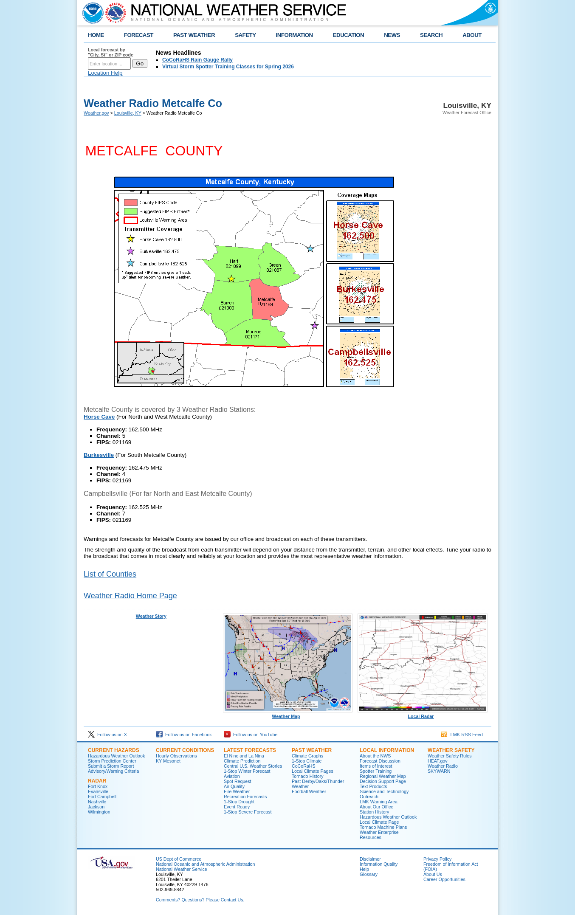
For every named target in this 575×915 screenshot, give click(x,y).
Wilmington (99, 811)
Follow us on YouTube (250, 734)
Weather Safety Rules (449, 755)
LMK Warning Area (378, 801)
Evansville (98, 791)
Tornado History (308, 776)
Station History (374, 811)
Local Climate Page (379, 822)
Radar (97, 781)
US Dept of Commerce (178, 859)
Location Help (105, 73)
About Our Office (376, 806)
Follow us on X (107, 734)
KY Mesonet (168, 760)
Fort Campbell (102, 796)
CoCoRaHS (304, 766)
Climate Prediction (242, 760)
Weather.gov (96, 112)
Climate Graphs (307, 755)
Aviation (232, 776)
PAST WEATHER (194, 35)
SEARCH (431, 35)
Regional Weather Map (383, 776)
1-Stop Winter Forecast (247, 771)
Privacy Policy (437, 859)
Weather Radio (443, 766)
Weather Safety (451, 750)
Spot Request (237, 781)
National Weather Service (181, 869)
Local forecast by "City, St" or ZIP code (110, 52)
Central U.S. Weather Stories (253, 766)
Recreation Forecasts (245, 796)
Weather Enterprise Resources (379, 835)
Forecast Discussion (380, 760)
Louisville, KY (127, 112)
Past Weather (312, 750)
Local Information (387, 750)
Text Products (373, 786)
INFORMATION (294, 35)
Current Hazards (113, 750)
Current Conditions (185, 750)
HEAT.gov (438, 760)
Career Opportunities (444, 879)
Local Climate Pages (312, 771)
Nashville (97, 801)
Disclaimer (370, 859)
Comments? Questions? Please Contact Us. (200, 899)
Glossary (369, 874)
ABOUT (472, 35)
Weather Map (288, 714)
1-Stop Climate (306, 760)
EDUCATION (348, 35)
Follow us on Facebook (184, 734)
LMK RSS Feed (462, 734)
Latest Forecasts (250, 750)
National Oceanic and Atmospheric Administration (205, 864)
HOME (96, 35)
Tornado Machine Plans (383, 827)
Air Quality (234, 786)
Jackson (96, 806)
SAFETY (245, 35)
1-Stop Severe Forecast (248, 811)
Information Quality (378, 864)
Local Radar (423, 714)
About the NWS (375, 755)
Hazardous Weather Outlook (116, 755)
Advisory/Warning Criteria (113, 771)
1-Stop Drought (239, 801)
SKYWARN (439, 771)
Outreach (369, 796)
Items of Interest (376, 766)
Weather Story (151, 616)
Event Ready (237, 806)
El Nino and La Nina (244, 755)
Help (364, 869)
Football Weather (309, 791)
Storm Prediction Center (112, 760)
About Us (432, 874)
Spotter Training (376, 771)
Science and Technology (384, 791)
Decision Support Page (383, 781)
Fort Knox (97, 786)
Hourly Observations (176, 755)
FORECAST (138, 35)
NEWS (392, 35)
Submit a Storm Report (111, 766)
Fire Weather (237, 791)
